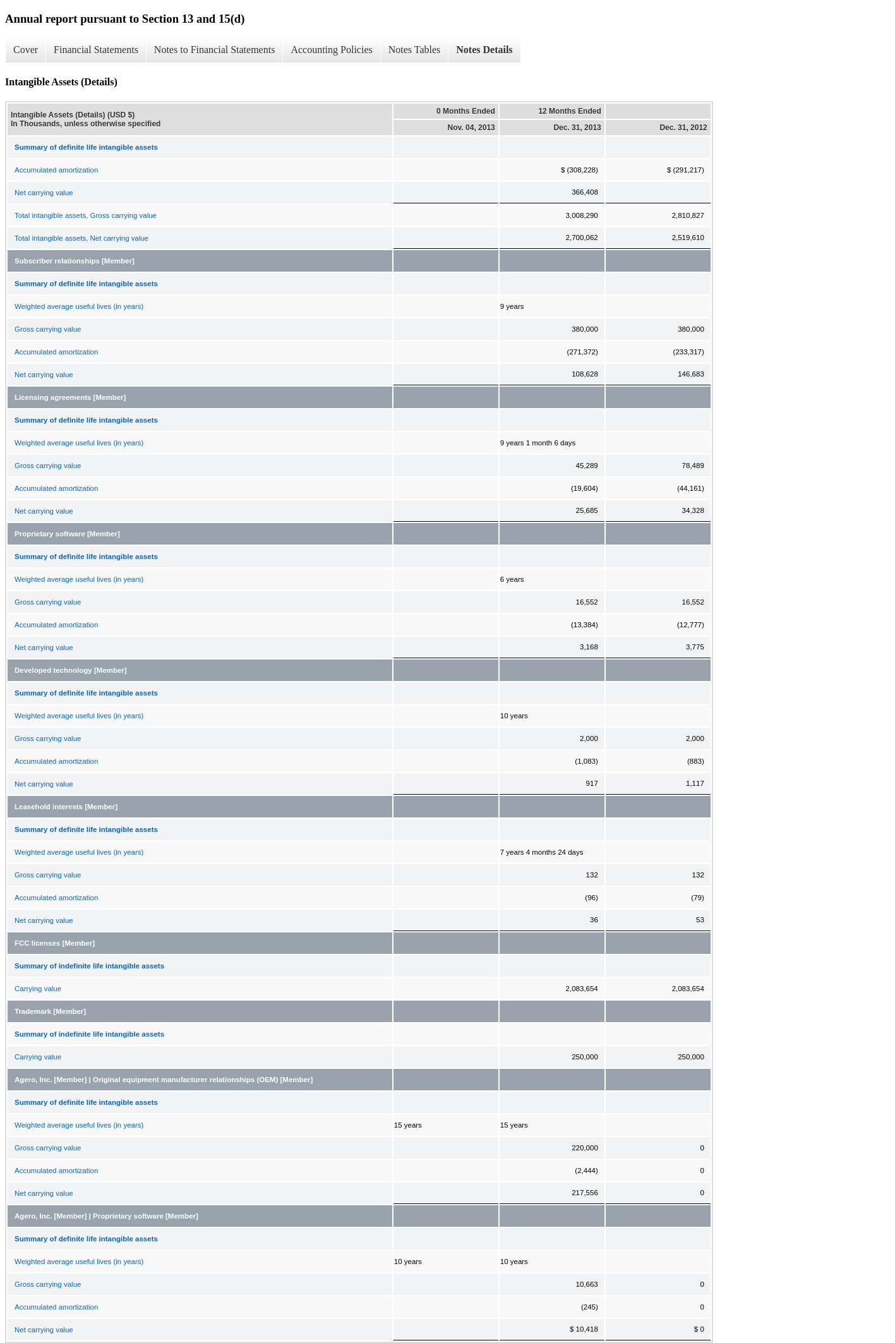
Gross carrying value (48, 329)
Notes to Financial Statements (214, 49)
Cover (25, 49)
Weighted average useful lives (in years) (79, 306)
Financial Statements (96, 49)
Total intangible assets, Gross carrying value (86, 215)
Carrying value (38, 988)
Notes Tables (414, 49)
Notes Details (484, 49)
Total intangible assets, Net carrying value (81, 238)
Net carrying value (44, 192)
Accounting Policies (331, 49)
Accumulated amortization (56, 170)
